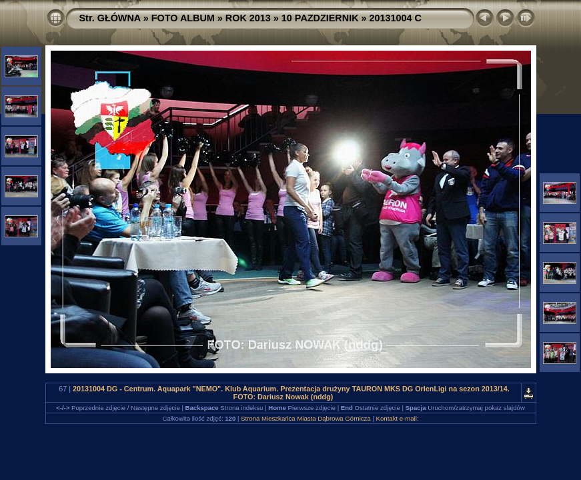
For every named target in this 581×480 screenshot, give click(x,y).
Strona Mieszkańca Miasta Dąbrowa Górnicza (306, 418)
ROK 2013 (248, 18)
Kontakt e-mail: (397, 418)
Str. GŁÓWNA (110, 18)
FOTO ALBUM (183, 18)
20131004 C (396, 18)
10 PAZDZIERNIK (320, 18)
